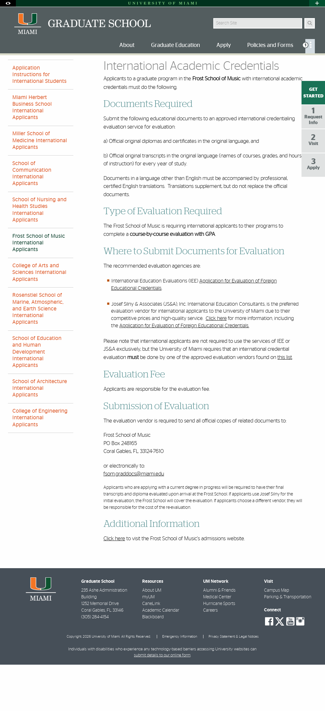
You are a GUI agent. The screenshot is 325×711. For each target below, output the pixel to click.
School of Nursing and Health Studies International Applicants (39, 256)
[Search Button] (309, 23)
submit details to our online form (162, 702)
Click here (216, 364)
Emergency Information (179, 683)
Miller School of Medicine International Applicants (39, 186)
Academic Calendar (160, 657)
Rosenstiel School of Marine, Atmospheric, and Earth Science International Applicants (37, 355)
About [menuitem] (127, 45)
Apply (33, 68)
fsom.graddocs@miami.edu (133, 520)
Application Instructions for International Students (39, 121)
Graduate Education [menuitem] (175, 45)
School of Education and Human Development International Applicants (37, 398)
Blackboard (153, 663)
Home (13, 68)
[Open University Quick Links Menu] (317, 3)
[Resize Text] (299, 64)
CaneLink (151, 650)
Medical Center (217, 643)
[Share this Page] (313, 64)
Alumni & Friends (219, 637)
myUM (148, 643)
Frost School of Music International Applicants (38, 289)
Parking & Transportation (287, 643)
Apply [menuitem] (223, 45)
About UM (151, 637)
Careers (210, 657)
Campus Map (276, 637)
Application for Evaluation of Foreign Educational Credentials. (184, 372)
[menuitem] (310, 46)
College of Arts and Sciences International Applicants (39, 318)
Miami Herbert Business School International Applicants (32, 154)
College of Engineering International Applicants (40, 464)
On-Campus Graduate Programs (76, 68)
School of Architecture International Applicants (39, 434)
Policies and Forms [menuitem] (270, 45)
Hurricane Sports (219, 650)
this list (284, 403)
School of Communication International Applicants (31, 220)
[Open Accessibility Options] (8, 3)
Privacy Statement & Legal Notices (234, 683)
